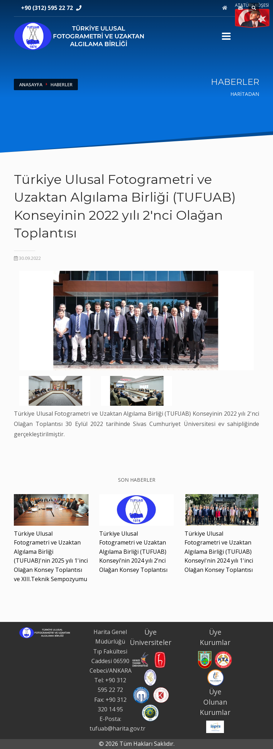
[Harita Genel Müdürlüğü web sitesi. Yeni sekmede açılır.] (205, 659)
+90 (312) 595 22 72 (47, 8)
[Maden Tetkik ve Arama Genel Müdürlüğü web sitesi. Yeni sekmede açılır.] (223, 659)
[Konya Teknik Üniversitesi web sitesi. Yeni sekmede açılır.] (161, 694)
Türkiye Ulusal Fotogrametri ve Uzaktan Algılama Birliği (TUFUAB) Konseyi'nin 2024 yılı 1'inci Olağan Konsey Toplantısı (218, 552)
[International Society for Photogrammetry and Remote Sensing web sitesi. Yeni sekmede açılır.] (215, 726)
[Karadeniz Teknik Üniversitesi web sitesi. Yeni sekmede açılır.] (141, 694)
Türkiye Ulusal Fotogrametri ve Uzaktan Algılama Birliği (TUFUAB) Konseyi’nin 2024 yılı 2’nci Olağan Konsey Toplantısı (133, 552)
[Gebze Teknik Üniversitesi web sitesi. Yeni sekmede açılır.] (140, 659)
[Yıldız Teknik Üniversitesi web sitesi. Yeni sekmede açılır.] (150, 712)
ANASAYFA (30, 84)
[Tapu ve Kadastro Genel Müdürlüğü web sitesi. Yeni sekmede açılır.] (216, 677)
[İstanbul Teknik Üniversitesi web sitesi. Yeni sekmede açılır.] (150, 677)
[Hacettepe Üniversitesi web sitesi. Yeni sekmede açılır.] (159, 659)
